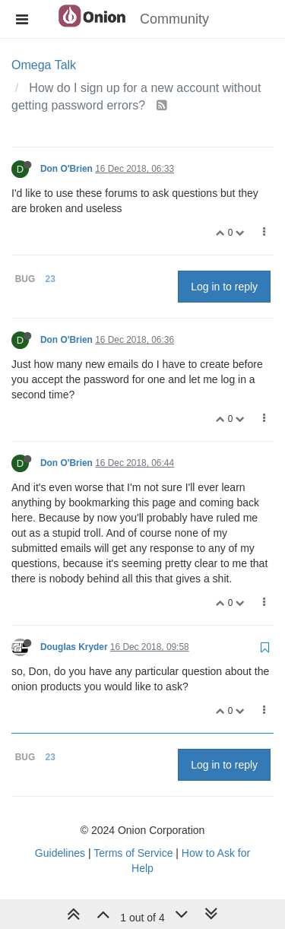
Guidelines (60, 853)
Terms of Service (133, 853)
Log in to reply (224, 287)
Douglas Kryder (74, 647)
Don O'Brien (66, 168)
